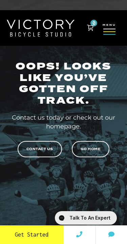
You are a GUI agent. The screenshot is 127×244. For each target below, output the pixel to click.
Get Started (31, 234)
